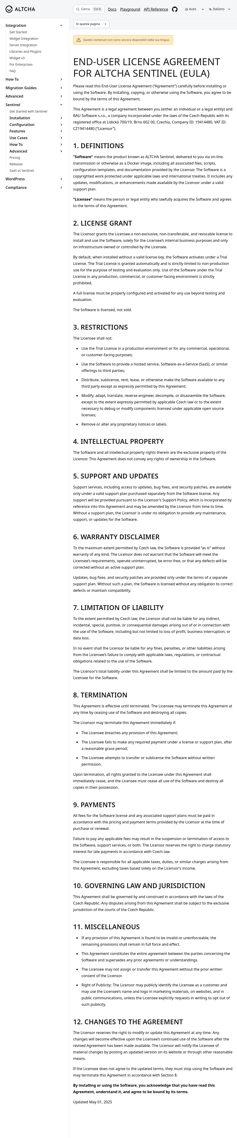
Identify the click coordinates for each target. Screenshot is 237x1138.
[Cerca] (88, 9)
